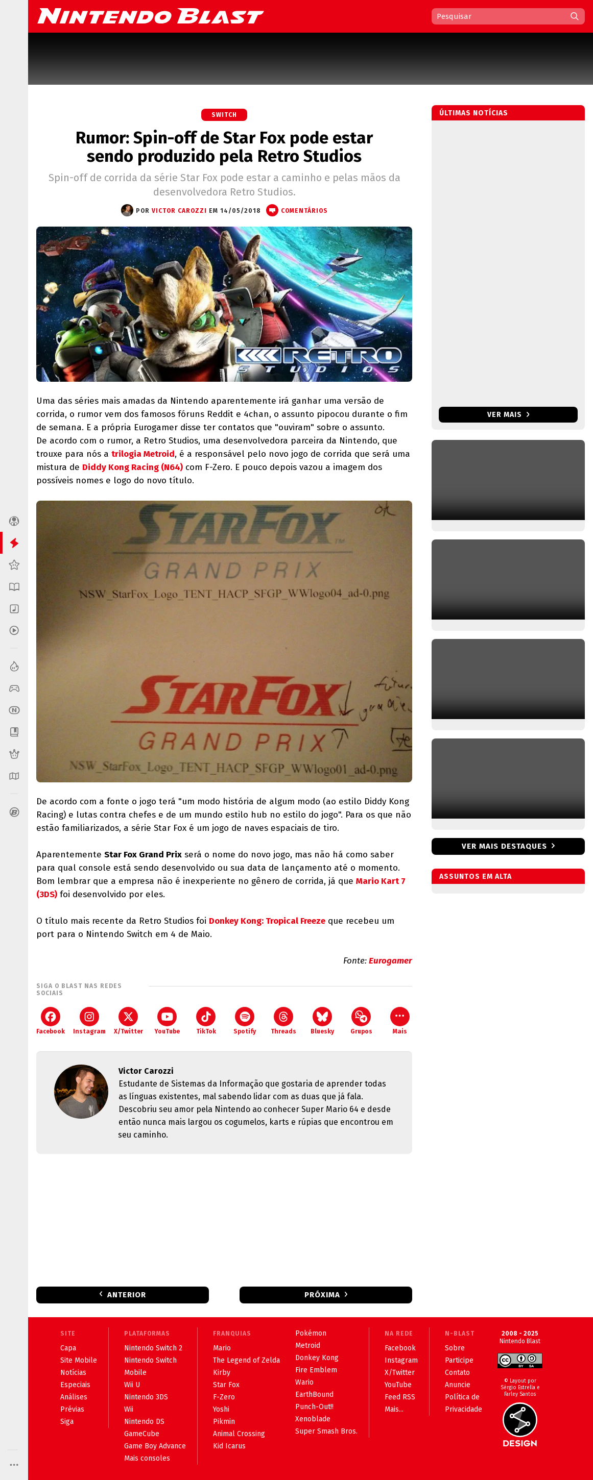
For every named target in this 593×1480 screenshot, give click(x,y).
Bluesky (322, 1021)
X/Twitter (128, 1021)
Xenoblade (312, 1419)
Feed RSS (400, 1397)
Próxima (322, 1294)
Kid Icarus (229, 1446)
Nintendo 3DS (146, 1397)
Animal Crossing (239, 1433)
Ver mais (508, 414)
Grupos (361, 1021)
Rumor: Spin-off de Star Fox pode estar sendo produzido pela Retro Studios (224, 147)
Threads (283, 1021)
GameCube (141, 1433)
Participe (459, 1360)
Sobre (455, 1348)
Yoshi (221, 1409)
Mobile (135, 1372)
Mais (400, 1021)
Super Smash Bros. (326, 1431)
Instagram (89, 1021)
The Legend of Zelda (246, 1360)
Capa (68, 1348)
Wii (128, 1409)
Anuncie (457, 1384)
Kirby (221, 1372)
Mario (222, 1348)
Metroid (307, 1345)
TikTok (206, 1021)
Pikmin (224, 1421)
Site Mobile (78, 1360)
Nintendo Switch (150, 1360)
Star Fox (226, 1384)
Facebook (50, 1021)
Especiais (75, 1384)
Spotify (244, 1021)
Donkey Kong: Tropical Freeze (267, 921)
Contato (457, 1372)
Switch (224, 114)
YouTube (167, 1021)
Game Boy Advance (155, 1446)
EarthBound (314, 1394)
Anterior (126, 1294)
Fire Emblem (316, 1370)
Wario (304, 1382)
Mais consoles (147, 1458)
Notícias (73, 1372)
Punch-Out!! (314, 1406)
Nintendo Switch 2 (153, 1348)
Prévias (72, 1409)
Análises (73, 1397)
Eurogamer (390, 960)
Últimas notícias (473, 113)
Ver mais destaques (504, 846)
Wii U (132, 1384)
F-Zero (224, 1397)
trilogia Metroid (143, 454)
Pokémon (310, 1333)
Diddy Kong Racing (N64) (132, 467)
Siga (67, 1421)
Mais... (394, 1409)
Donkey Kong (317, 1357)
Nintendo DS (144, 1421)
